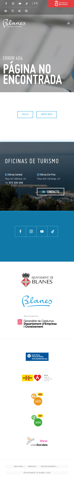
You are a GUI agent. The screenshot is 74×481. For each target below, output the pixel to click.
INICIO (25, 114)
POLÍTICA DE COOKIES (48, 466)
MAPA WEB (46, 114)
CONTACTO (50, 192)
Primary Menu (68, 23)
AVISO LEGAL (18, 466)
